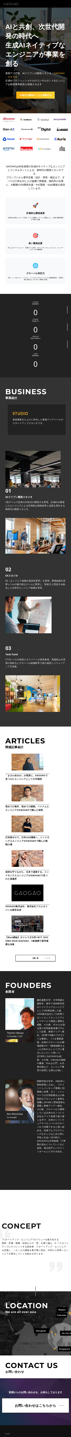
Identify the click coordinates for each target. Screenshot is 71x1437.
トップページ (11, 1353)
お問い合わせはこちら (37, 1426)
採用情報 (9, 1375)
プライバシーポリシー (14, 1382)
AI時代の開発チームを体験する (35, 95)
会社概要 (9, 1364)
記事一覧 (35, 872)
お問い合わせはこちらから (35, 1320)
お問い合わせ (11, 1368)
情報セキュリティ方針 (14, 1379)
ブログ (8, 1371)
